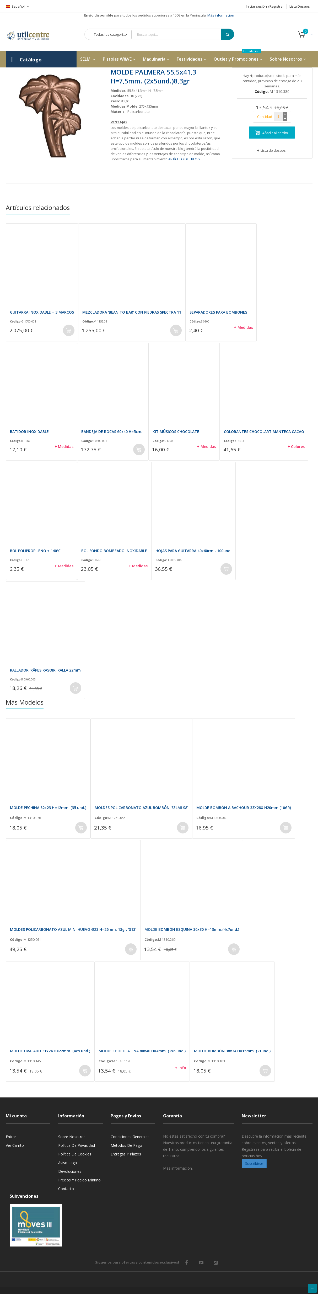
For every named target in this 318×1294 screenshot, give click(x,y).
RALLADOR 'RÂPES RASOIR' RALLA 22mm (45, 670)
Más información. (178, 1168)
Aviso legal (68, 1162)
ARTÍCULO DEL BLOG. (184, 159)
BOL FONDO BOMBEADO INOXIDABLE (114, 550)
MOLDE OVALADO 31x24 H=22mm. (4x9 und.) (50, 1050)
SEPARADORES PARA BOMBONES (218, 312)
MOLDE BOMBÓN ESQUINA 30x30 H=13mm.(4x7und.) (191, 929)
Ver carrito (15, 1145)
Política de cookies (74, 1154)
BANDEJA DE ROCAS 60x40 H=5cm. (111, 431)
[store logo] (32, 34)
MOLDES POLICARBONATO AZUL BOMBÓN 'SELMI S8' (141, 807)
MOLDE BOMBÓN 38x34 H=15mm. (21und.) (232, 1050)
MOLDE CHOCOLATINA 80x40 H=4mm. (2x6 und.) (142, 1050)
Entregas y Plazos (126, 1154)
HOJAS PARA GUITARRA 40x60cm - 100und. (193, 550)
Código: (15, 321)
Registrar (277, 6)
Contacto (66, 1188)
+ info (180, 1067)
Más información (220, 15)
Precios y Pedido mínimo (79, 1179)
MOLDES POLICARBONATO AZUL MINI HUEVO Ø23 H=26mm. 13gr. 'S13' (73, 929)
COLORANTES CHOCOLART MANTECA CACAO (264, 431)
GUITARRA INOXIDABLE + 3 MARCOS (42, 312)
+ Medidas (243, 327)
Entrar (11, 1136)
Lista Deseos (299, 6)
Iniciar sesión (256, 6)
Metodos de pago (126, 1145)
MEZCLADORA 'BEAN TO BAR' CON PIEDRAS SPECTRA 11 (131, 312)
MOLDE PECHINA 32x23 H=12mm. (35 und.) (48, 807)
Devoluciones (69, 1171)
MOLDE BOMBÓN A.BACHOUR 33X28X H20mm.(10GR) (243, 807)
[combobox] (179, 34)
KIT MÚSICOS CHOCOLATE (176, 431)
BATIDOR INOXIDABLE (29, 431)
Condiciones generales (130, 1136)
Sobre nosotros (71, 1136)
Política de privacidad (76, 1145)
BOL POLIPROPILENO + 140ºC (35, 550)
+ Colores (296, 446)
